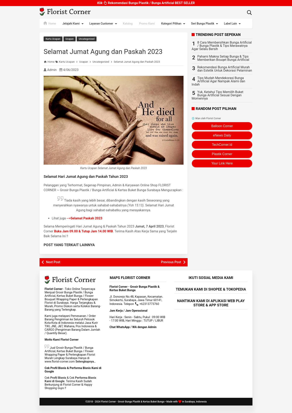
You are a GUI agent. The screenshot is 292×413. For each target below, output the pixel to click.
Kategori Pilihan (174, 23)
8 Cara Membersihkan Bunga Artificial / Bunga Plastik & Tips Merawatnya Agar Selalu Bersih (222, 46)
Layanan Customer (103, 23)
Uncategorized (86, 39)
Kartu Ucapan (53, 39)
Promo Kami (147, 23)
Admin (52, 77)
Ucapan (69, 39)
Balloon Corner (222, 126)
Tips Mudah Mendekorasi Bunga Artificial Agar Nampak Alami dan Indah (218, 81)
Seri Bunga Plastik (205, 23)
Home (49, 23)
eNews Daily (222, 135)
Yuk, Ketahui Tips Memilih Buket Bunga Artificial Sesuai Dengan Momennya (217, 95)
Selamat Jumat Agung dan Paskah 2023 (106, 54)
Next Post (53, 269)
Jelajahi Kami (73, 23)
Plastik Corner (222, 154)
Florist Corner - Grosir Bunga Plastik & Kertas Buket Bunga (132, 409)
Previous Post (171, 269)
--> (84, 226)
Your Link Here (222, 163)
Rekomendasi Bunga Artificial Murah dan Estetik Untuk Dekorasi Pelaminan (224, 68)
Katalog (128, 23)
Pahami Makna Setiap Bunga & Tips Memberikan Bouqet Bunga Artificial (223, 58)
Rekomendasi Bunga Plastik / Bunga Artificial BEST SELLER (146, 2)
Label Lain (233, 23)
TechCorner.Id (222, 144)
